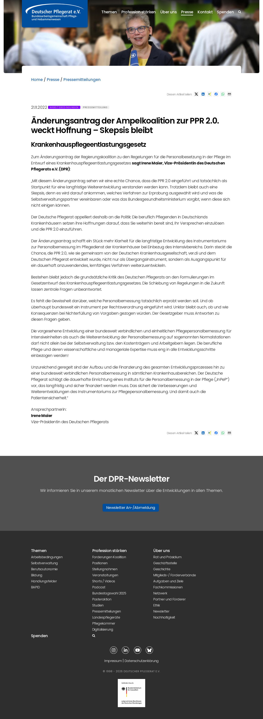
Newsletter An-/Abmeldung (130, 507)
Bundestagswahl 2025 (109, 593)
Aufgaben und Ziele (168, 581)
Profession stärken (138, 12)
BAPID (35, 587)
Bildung (36, 575)
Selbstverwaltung (44, 563)
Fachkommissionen (167, 587)
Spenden (225, 12)
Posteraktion (101, 599)
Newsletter (161, 611)
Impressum (113, 661)
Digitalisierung (102, 629)
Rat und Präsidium (167, 557)
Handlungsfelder (44, 581)
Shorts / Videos (103, 581)
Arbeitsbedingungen (64, 107)
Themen (109, 12)
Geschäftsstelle (165, 563)
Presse (187, 12)
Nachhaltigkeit (164, 617)
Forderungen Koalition (109, 557)
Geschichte (161, 569)
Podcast (98, 587)
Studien (98, 605)
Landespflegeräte (106, 617)
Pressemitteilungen (82, 79)
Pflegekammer (103, 623)
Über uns (168, 12)
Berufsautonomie (44, 569)
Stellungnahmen (104, 569)
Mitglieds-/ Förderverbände (174, 575)
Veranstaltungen (105, 575)
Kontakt (205, 12)
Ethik (156, 605)
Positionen (100, 563)
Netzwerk (160, 593)
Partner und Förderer (169, 599)
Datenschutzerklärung (142, 661)
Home (37, 79)
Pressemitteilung (95, 107)
